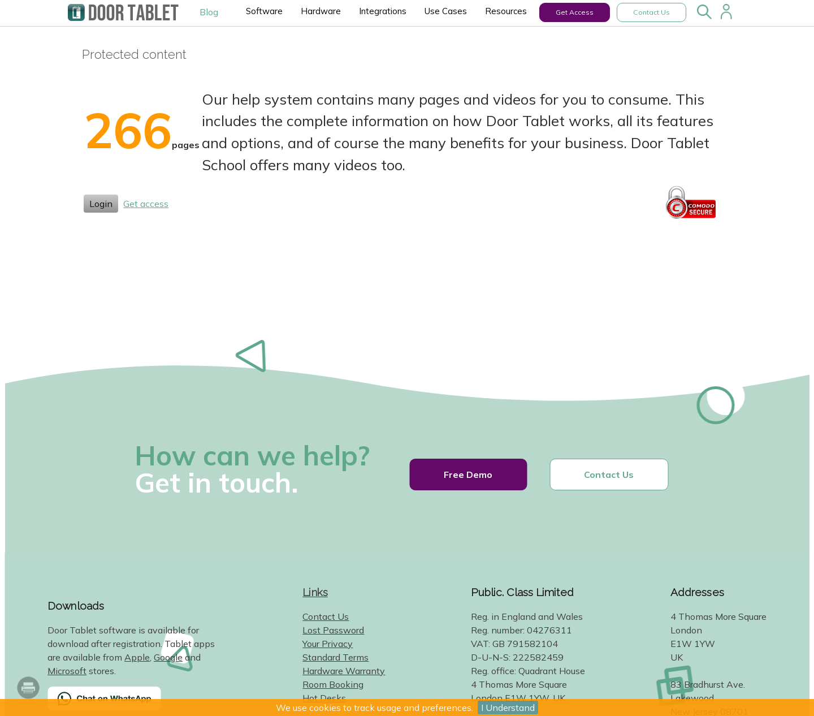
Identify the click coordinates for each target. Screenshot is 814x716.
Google (168, 657)
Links (315, 592)
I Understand (508, 707)
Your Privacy (327, 643)
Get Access (575, 12)
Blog (209, 12)
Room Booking (332, 684)
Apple (137, 657)
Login (100, 203)
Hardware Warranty (343, 670)
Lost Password (333, 630)
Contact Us (651, 12)
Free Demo (468, 474)
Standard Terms (335, 657)
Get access (145, 203)
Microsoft (66, 670)
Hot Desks (324, 698)
